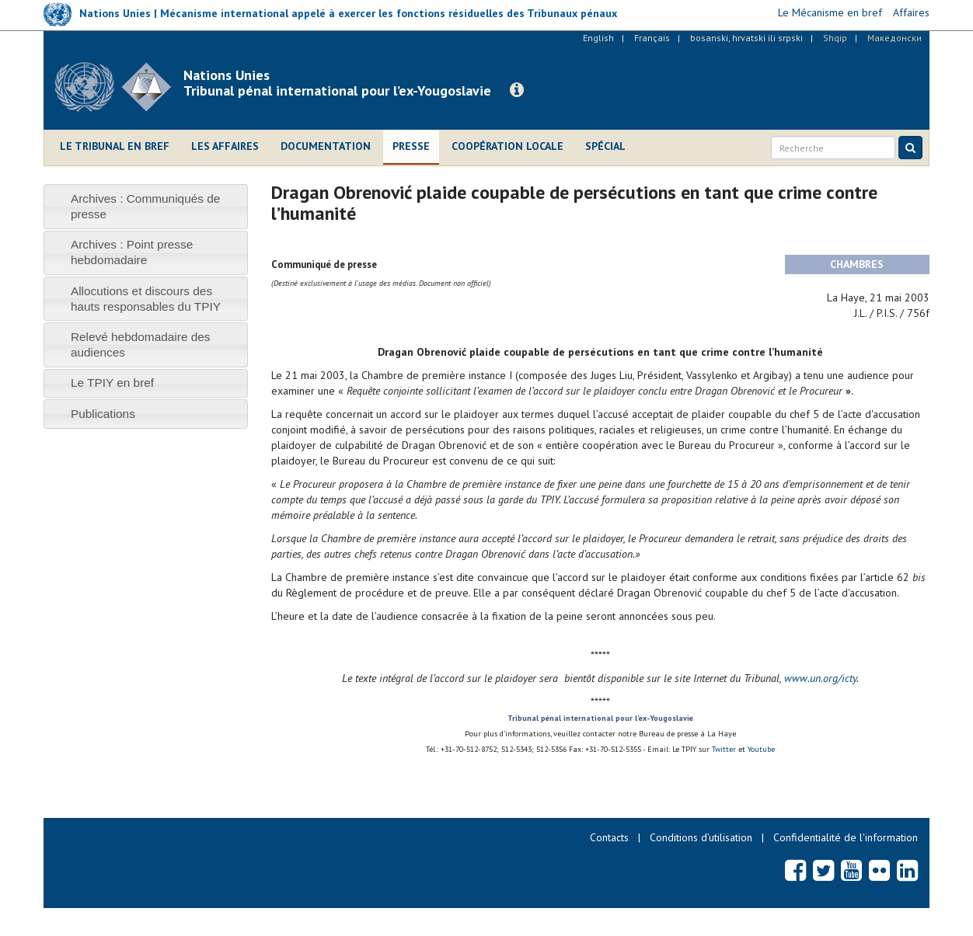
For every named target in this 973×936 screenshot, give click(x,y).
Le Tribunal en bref (114, 146)
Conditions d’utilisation (701, 837)
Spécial (605, 146)
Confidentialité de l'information (845, 837)
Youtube (761, 749)
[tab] (146, 206)
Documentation (326, 146)
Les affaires (225, 146)
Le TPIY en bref (112, 382)
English (598, 37)
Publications (103, 413)
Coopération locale (507, 146)
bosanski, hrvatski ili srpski (746, 37)
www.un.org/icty (820, 678)
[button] (517, 90)
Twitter (725, 749)
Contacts (609, 837)
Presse (411, 146)
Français (652, 37)
